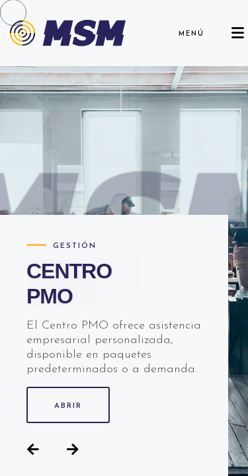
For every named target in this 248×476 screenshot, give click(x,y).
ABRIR (68, 406)
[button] (33, 449)
